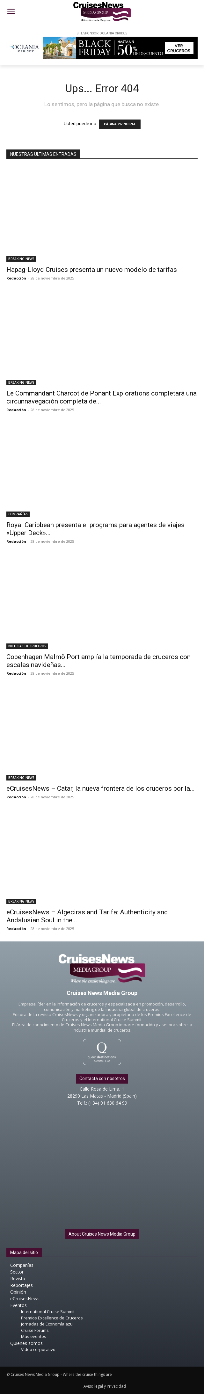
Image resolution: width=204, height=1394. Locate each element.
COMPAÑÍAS (18, 514)
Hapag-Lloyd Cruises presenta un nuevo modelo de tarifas (91, 269)
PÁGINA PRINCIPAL (120, 124)
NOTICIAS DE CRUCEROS (27, 646)
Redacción (16, 278)
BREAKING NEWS (21, 259)
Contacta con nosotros (102, 1078)
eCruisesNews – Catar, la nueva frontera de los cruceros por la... (100, 788)
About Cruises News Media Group (102, 1234)
